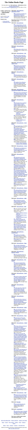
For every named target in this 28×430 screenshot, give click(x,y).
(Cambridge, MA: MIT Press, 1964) (20, 67)
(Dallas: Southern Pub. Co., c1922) (20, 388)
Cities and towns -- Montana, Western (17, 252)
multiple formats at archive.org (19, 113)
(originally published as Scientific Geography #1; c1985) (20, 412)
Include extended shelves (14, 6)
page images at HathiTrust (21, 114)
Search (6, 422)
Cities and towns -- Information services (17, 11)
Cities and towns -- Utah (21, 392)
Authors (16, 422)
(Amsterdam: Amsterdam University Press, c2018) (20, 56)
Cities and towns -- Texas (22, 315)
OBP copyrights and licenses (13, 428)
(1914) (19, 405)
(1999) (20, 350)
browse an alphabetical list (12, 7)
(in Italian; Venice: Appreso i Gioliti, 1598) (20, 41)
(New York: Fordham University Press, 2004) (20, 344)
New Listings (11, 422)
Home (3, 422)
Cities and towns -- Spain (22, 307)
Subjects (23, 422)
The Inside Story (22, 425)
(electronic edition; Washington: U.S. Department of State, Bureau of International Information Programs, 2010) (20, 328)
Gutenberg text (19, 120)
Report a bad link (14, 420)
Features (11, 425)
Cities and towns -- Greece (22, 145)
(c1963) (19, 49)
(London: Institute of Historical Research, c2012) (20, 192)
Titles (20, 422)
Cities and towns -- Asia (21, 53)
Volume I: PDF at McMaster (21, 142)
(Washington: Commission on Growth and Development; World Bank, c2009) (20, 159)
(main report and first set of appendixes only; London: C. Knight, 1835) (20, 131)
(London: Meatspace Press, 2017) (20, 25)
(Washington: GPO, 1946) (20, 366)
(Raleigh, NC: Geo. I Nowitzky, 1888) (20, 278)
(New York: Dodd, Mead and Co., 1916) (20, 268)
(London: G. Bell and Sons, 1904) (20, 310)
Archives (16, 425)
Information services (7, 22)
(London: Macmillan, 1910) (19, 235)
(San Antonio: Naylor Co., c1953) (19, 318)
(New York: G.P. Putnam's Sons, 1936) (20, 263)
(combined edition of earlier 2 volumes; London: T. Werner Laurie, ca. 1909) (20, 104)
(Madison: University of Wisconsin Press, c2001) (20, 358)
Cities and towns (6, 21)
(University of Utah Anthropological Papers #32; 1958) (20, 93)
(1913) (19, 254)
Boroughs (18, 401)
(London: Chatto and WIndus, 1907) (20, 290)
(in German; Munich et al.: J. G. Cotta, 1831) (20, 150)
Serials (14, 423)
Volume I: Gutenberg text (21, 119)
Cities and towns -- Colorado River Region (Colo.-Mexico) (19, 90)
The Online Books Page (14, 2)
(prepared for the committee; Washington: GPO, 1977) (20, 337)
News (8, 425)
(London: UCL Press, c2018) (20, 246)
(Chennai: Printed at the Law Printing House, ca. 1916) (20, 201)
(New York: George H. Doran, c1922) (20, 83)
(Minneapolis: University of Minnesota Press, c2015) (20, 14)
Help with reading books (5, 420)
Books (4, 425)
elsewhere (6, 17)
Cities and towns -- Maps (22, 243)
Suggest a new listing (23, 420)
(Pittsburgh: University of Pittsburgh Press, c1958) (19, 180)
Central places (19, 409)
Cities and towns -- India (21, 198)
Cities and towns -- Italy (21, 206)
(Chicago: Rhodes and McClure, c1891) (20, 301)
